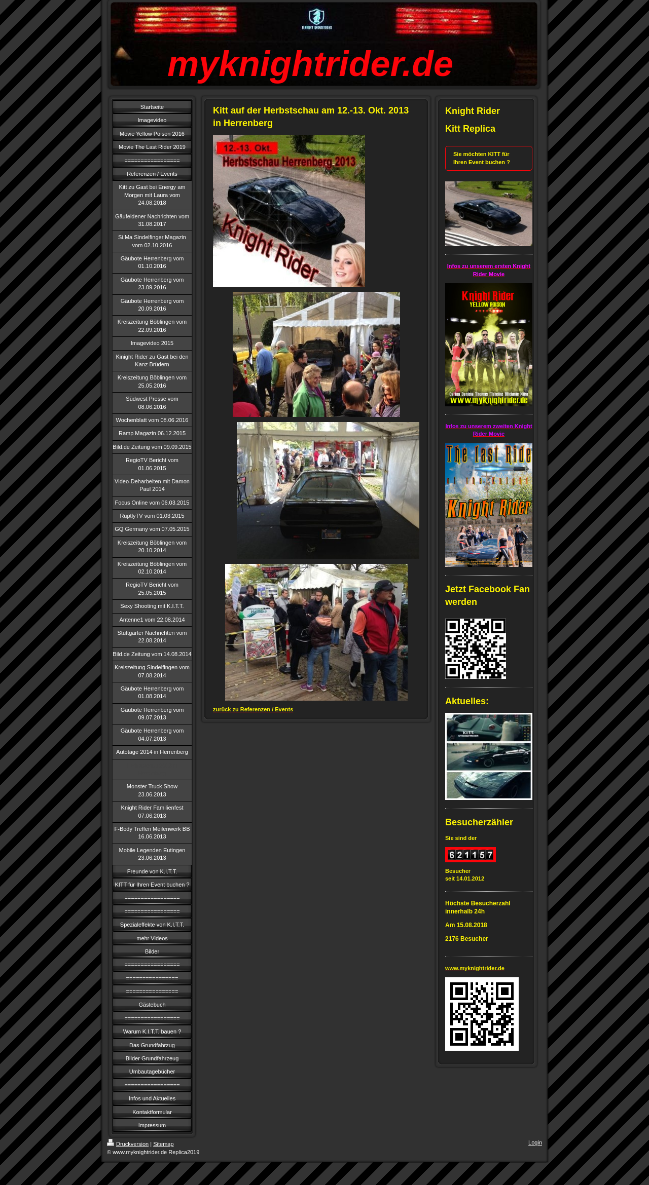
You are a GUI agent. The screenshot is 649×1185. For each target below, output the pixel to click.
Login (535, 1142)
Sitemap (163, 1144)
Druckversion (128, 1144)
